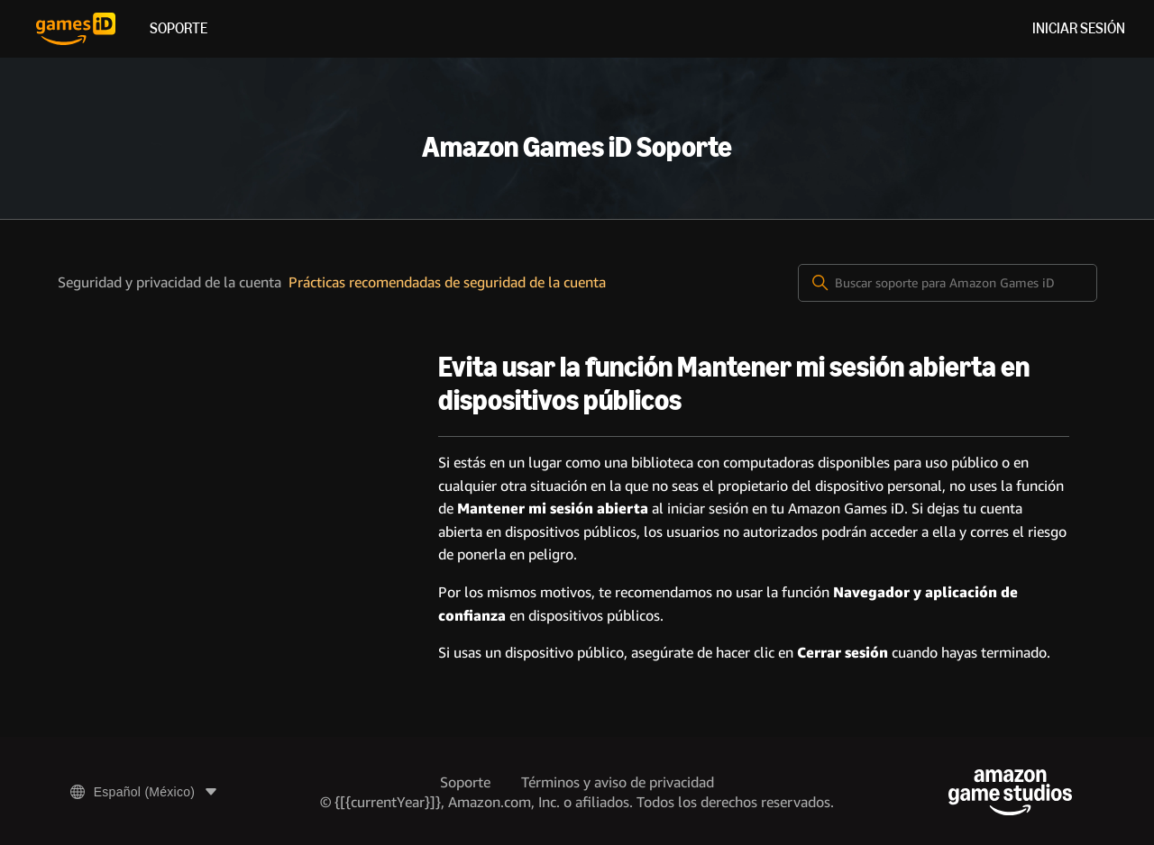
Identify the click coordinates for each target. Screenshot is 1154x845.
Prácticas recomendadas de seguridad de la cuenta (447, 282)
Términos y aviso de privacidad (617, 782)
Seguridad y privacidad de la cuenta (169, 282)
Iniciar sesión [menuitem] (1078, 28)
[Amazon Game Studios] (1010, 792)
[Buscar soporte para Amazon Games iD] (947, 283)
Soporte (178, 28)
